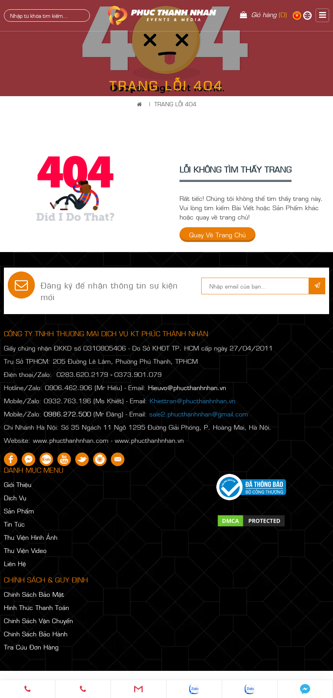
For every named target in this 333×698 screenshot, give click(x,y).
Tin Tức (14, 524)
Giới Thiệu (17, 484)
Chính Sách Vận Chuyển (38, 620)
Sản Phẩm (19, 510)
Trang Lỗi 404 (175, 103)
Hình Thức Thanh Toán (36, 607)
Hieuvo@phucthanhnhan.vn (187, 387)
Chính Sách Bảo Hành (35, 633)
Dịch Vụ (15, 497)
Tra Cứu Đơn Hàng (31, 647)
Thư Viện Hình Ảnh (30, 537)
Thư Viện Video (25, 550)
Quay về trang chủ (217, 234)
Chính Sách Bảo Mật (34, 594)
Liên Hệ (15, 563)
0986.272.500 (67, 413)
